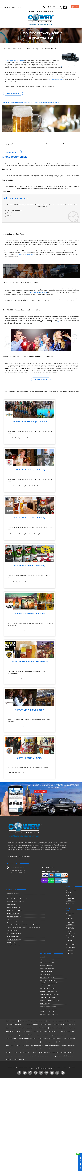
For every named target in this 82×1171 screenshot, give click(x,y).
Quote (19, 7)
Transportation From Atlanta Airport (53, 876)
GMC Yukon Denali (46, 809)
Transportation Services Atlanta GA (66, 890)
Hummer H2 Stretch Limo (48, 835)
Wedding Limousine (61, 869)
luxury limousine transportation (37, 292)
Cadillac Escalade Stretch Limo (50, 838)
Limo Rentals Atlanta (27, 866)
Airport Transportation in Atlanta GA (14, 894)
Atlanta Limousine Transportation (45, 883)
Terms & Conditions (54, 901)
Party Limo (40, 887)
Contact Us (71, 788)
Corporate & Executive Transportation (17, 737)
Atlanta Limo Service (70, 862)
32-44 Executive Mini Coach (49, 847)
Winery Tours (71, 741)
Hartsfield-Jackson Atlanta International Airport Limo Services (20, 890)
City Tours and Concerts (13, 757)
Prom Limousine (11, 742)
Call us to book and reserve (56, 79)
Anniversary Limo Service (14, 754)
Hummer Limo (51, 869)
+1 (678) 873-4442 (53, 6)
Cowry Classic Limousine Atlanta (14, 60)
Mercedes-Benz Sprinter (48, 815)
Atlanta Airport (71, 869)
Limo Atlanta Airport (51, 873)
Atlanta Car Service (70, 876)
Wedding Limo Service (27, 869)
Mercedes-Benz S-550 (47, 798)
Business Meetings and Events (15, 740)
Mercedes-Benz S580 (47, 801)
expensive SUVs (74, 66)
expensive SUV (29, 254)
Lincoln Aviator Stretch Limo (49, 829)
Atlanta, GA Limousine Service (27, 880)
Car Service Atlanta (40, 866)
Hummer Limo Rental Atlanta (36, 873)
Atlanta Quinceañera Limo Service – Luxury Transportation (23, 765)
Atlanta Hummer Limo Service (13, 883)
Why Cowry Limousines (71, 757)
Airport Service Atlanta (53, 866)
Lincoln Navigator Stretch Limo (50, 832)
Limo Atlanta (24, 862)
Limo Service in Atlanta (25, 859)
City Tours (70, 731)
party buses (64, 66)
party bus (18, 254)
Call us (59, 322)
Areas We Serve (70, 779)
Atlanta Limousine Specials (43, 880)
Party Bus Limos (22, 873)
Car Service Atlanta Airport (40, 869)
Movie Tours (71, 734)
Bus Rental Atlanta (69, 859)
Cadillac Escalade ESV (47, 806)
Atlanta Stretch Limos (11, 873)
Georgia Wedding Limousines (13, 862)
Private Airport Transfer (13, 783)
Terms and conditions (71, 761)
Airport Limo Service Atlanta (57, 862)
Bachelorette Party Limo (13, 771)
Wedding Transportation (13, 745)
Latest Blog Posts (71, 774)
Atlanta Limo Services (11, 859)
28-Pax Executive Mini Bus (48, 844)
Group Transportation (13, 774)
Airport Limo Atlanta (10, 876)
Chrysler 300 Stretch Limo (48, 824)
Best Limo (70, 887)
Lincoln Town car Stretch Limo (50, 821)
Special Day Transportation (14, 748)
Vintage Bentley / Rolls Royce (49, 853)
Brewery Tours (72, 728)
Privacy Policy (71, 783)
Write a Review (79, 1161)
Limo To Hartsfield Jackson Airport (67, 873)
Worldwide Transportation (14, 777)
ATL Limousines (71, 883)
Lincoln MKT (44, 795)
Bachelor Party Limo (12, 768)
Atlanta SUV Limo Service (29, 883)
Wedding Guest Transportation (13, 869)
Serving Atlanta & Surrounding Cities (32, 894)
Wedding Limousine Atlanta (54, 859)
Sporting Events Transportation (15, 760)
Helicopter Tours (11, 780)
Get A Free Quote (40, 629)
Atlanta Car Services (39, 859)
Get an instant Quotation (14, 210)
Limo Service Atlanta (45, 862)
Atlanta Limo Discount (27, 887)
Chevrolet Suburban (46, 803)
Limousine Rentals (37, 876)
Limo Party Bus (45, 841)
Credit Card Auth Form (71, 765)
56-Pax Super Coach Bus (48, 850)
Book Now (6, 7)
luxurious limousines (55, 66)
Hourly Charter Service (13, 734)
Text (76, 6)
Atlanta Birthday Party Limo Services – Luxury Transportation (24, 763)
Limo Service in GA (57, 880)
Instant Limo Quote (71, 752)
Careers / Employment (71, 770)
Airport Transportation (13, 731)
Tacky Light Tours (71, 737)
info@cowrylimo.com (52, 709)
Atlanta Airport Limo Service (12, 866)
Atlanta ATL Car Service (11, 887)
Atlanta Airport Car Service (68, 866)
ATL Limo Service (60, 883)
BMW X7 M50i (45, 812)
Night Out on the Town (13, 751)
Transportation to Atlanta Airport (46, 890)
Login (13, 7)
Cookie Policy (71, 785)
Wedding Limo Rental (33, 862)
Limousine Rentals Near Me (55, 887)
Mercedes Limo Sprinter (48, 818)
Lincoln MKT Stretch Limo (48, 827)
